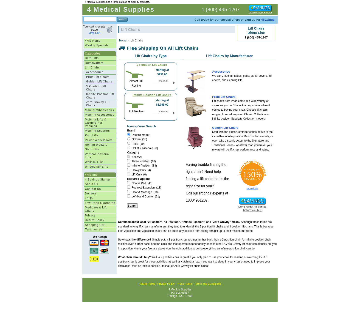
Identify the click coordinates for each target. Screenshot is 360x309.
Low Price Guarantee (100, 203)
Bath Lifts (92, 58)
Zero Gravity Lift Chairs (98, 104)
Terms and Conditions (207, 283)
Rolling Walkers (96, 144)
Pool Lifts (91, 135)
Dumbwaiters (94, 63)
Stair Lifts (92, 149)
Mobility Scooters (97, 130)
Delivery (91, 193)
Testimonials (94, 229)
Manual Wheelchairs (99, 110)
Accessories (95, 72)
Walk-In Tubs (94, 162)
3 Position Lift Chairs (96, 88)
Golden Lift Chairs (99, 81)
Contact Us (93, 189)
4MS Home (93, 40)
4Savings (267, 19)
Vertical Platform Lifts (97, 156)
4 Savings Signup (97, 179)
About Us (91, 184)
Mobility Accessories (99, 114)
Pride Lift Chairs (98, 77)
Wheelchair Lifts (96, 166)
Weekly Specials (97, 45)
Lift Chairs (92, 67)
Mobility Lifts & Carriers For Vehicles (95, 123)
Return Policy (94, 220)
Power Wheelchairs (98, 140)
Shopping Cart (95, 225)
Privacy (90, 215)
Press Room (184, 283)
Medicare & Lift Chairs (96, 209)
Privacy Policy (165, 283)
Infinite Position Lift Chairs (100, 96)
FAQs (89, 198)
